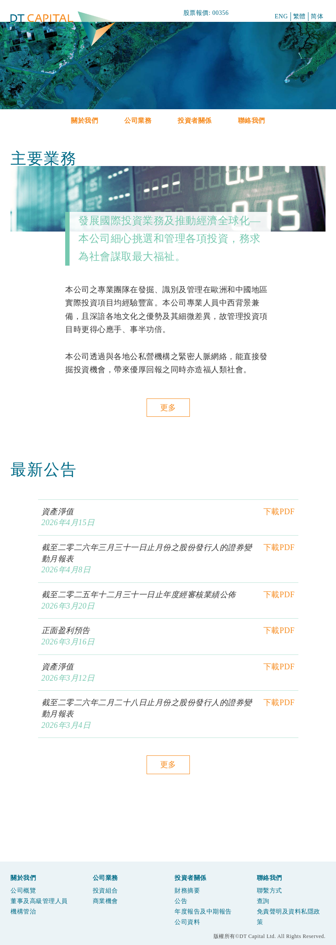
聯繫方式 (269, 890)
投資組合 (105, 890)
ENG (281, 16)
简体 (317, 16)
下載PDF (279, 511)
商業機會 (105, 901)
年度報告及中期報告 (203, 911)
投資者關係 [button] (195, 120)
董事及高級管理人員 (39, 901)
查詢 (263, 901)
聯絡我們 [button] (251, 120)
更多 (168, 407)
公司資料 (187, 922)
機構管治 (23, 911)
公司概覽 (23, 890)
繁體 (299, 16)
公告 (181, 901)
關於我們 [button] (84, 120)
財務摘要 (187, 890)
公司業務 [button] (137, 120)
